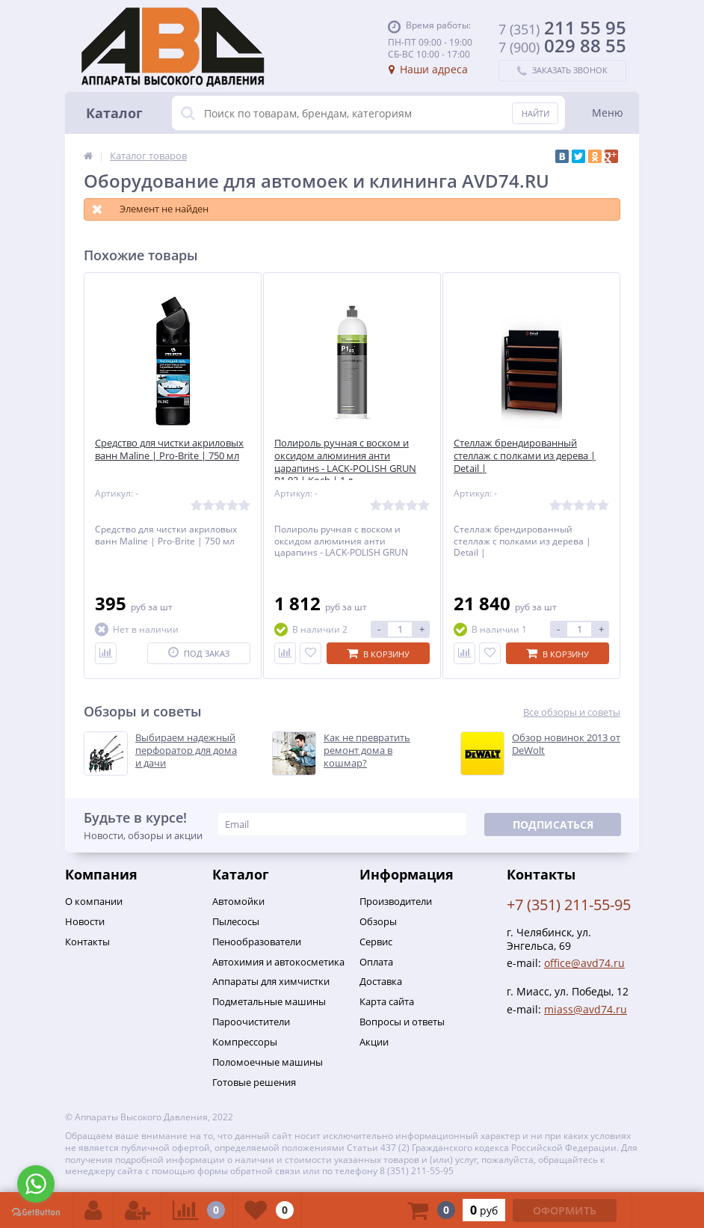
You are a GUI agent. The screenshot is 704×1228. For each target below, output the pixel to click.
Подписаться (553, 824)
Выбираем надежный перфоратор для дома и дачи (186, 750)
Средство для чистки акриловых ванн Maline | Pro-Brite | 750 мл (169, 449)
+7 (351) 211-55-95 (569, 904)
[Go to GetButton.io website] (36, 1213)
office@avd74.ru (584, 963)
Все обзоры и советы (571, 712)
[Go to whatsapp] (36, 1184)
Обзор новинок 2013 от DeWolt (566, 744)
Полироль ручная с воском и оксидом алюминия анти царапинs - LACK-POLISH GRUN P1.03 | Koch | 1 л (345, 462)
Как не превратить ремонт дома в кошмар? (367, 750)
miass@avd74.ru (585, 1009)
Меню (607, 112)
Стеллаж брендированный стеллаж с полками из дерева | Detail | (525, 456)
